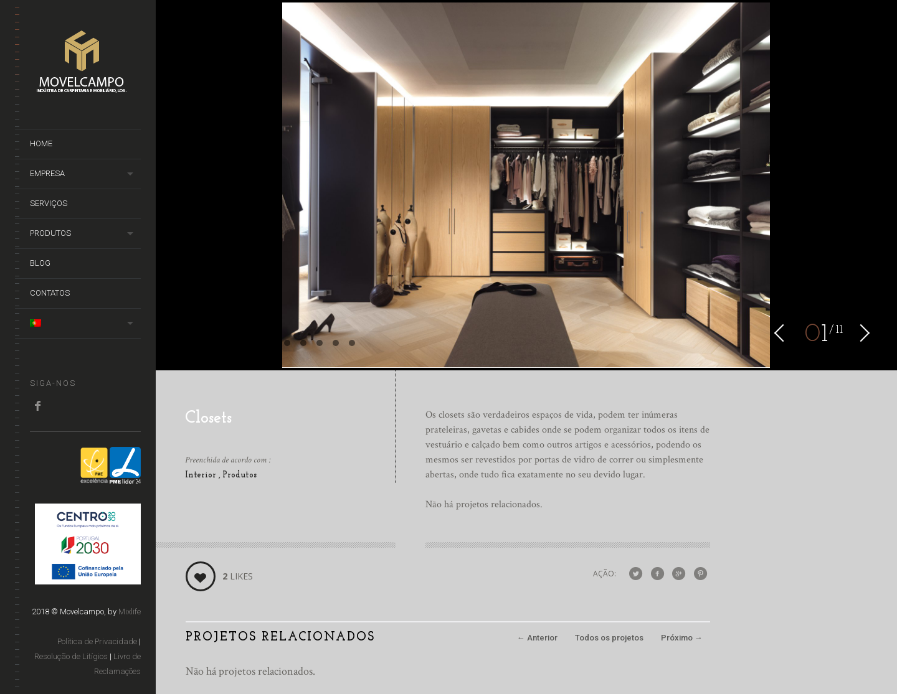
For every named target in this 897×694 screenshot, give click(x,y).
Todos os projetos (609, 637)
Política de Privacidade (97, 641)
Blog (40, 263)
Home (41, 143)
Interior (202, 475)
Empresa (47, 173)
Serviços (48, 203)
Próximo (682, 637)
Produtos (50, 233)
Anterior (537, 637)
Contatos (50, 293)
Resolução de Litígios (71, 656)
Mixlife (129, 611)
